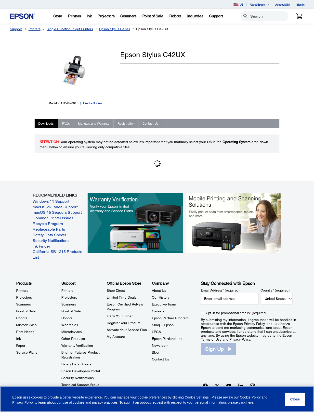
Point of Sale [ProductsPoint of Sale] (26, 311)
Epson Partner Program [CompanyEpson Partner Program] (170, 318)
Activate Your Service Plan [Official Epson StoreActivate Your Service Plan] (127, 330)
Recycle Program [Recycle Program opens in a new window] (48, 223)
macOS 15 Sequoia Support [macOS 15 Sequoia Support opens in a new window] (57, 212)
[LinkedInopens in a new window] (240, 385)
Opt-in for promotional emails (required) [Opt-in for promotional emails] (236, 313)
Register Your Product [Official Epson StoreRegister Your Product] (123, 323)
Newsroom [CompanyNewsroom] (160, 345)
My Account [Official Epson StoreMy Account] (116, 337)
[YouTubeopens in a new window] (228, 385)
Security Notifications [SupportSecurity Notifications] (77, 378)
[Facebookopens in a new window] (205, 385)
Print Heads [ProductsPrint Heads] (25, 332)
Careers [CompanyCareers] (158, 311)
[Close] (295, 399)
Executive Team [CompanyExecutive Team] (164, 304)
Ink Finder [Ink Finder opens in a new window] (41, 246)
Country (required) (275, 290)
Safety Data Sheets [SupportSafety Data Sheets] (76, 364)
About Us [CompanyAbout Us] (159, 290)
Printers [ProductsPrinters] (22, 290)
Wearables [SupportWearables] (69, 325)
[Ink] (89, 16)
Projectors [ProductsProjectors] (24, 297)
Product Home (92, 103)
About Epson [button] (259, 4)
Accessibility (282, 4)
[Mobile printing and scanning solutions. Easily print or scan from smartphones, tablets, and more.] (233, 223)
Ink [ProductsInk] (18, 339)
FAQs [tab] (66, 123)
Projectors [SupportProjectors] (69, 297)
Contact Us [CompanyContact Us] (160, 359)
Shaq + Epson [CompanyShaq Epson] (163, 325)
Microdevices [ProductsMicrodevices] (26, 325)
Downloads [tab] (46, 123)
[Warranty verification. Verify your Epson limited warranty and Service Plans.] (135, 223)
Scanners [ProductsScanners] (23, 304)
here (250, 402)
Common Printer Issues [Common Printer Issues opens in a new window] (53, 218)
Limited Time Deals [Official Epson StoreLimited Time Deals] (121, 297)
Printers (34, 29)
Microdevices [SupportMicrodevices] (71, 332)
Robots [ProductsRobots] (21, 318)
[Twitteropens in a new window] (217, 385)
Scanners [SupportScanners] (68, 304)
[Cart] (299, 16)
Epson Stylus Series (114, 29)
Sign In (300, 4)
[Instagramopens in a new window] (252, 385)
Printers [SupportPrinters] (67, 290)
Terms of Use (211, 339)
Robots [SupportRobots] (66, 318)
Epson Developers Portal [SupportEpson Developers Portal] (80, 371)
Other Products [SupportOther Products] (73, 339)
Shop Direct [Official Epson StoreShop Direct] (116, 290)
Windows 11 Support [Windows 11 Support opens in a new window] (51, 201)
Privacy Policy (254, 324)
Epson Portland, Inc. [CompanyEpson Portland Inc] (167, 339)
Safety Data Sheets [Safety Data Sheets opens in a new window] (49, 235)
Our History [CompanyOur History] (161, 297)
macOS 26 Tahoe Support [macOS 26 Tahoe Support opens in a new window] (55, 207)
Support (16, 29)
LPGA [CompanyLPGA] (156, 332)
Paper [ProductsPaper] (20, 345)
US (238, 4)
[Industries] (195, 16)
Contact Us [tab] (150, 123)
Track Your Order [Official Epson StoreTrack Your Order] (120, 316)
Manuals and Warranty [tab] (93, 123)
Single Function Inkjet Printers (70, 29)
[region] (157, 399)
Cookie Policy (250, 397)
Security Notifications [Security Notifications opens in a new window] (51, 240)
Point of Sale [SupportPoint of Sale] (71, 311)
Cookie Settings (197, 397)
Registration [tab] (126, 123)
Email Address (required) (220, 290)
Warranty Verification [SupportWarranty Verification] (77, 345)
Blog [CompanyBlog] (155, 352)
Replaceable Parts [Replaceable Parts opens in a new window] (49, 229)
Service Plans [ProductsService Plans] (26, 352)
